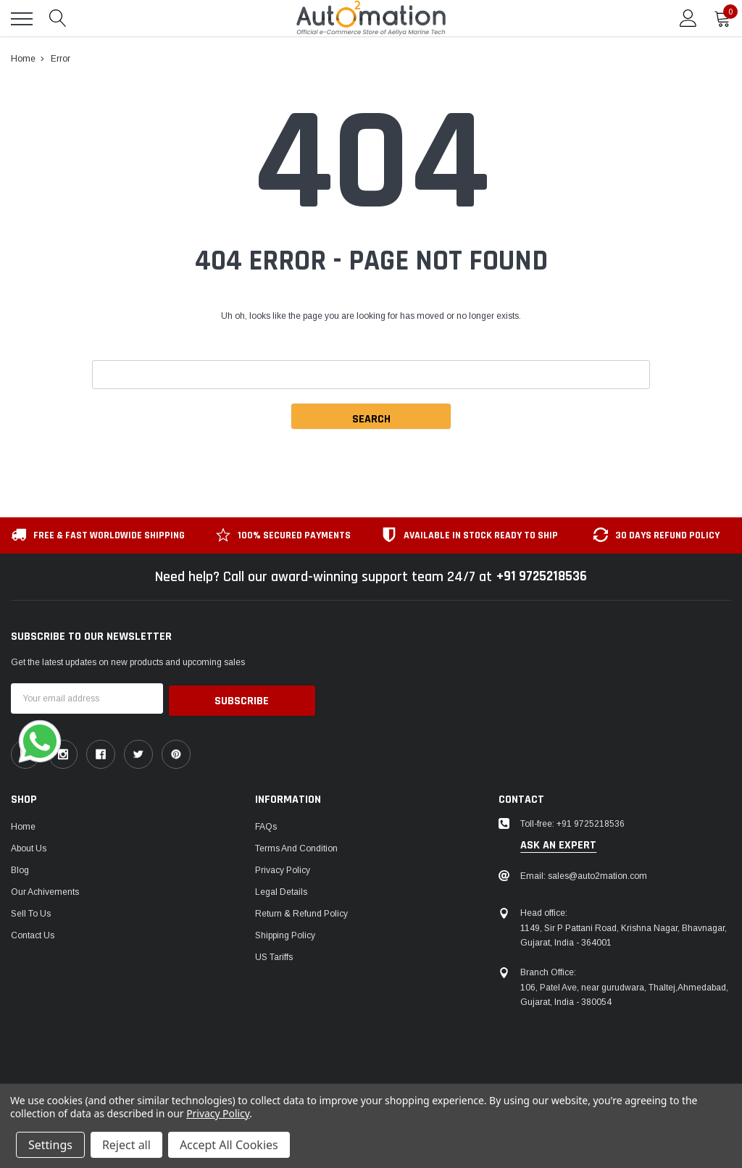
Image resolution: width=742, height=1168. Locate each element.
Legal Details (281, 890)
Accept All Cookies (229, 1145)
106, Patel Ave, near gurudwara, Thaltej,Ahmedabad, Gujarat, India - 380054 (624, 992)
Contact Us (32, 933)
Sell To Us (31, 911)
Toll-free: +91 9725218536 (572, 822)
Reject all (126, 1145)
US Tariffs (274, 955)
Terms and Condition (296, 846)
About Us (28, 846)
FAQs (266, 824)
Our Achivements (45, 890)
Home (23, 824)
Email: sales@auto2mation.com (583, 874)
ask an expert (558, 843)
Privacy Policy (282, 868)
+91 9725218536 (541, 576)
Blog (20, 868)
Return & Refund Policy (301, 911)
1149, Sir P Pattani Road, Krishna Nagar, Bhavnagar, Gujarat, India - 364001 (623, 933)
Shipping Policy (285, 933)
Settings (50, 1145)
